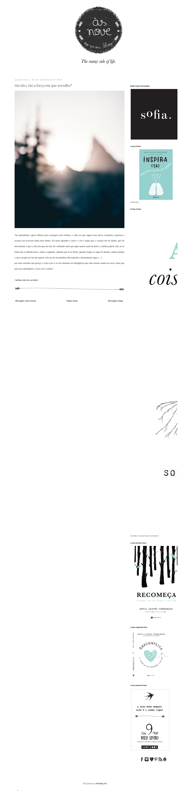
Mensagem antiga (115, 301)
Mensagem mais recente (25, 301)
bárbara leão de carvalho (26, 280)
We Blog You (101, 783)
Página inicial (72, 301)
